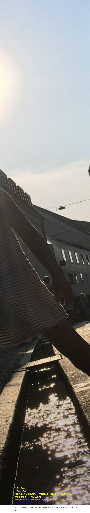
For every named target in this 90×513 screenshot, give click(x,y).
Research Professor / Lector (61, 507)
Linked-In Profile (23, 507)
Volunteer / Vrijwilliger (48, 507)
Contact (71, 507)
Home (16, 507)
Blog (16, 510)
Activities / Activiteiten (35, 507)
